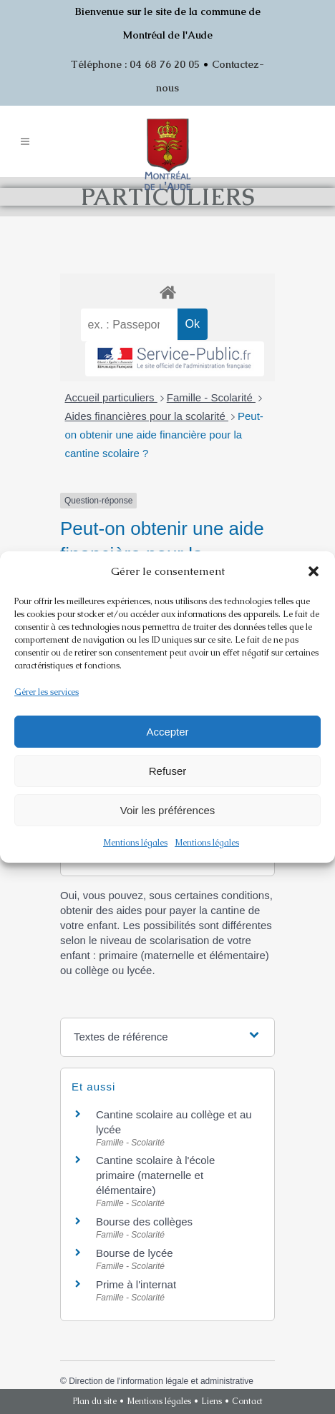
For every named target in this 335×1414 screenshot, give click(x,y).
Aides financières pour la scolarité (146, 416)
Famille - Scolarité (211, 397)
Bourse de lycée (134, 1253)
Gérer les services (46, 692)
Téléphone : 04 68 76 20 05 (135, 64)
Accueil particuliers (111, 397)
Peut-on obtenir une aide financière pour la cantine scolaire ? (164, 434)
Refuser (168, 771)
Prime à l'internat (136, 1284)
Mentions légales (135, 842)
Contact (247, 1401)
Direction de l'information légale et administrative (161, 1381)
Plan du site (95, 1401)
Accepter (167, 732)
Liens (211, 1401)
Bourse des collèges (144, 1221)
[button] (313, 571)
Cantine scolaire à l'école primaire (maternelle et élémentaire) (155, 1175)
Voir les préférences (167, 810)
